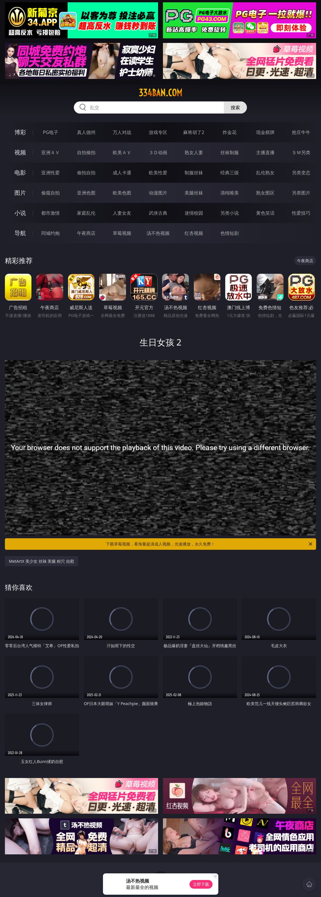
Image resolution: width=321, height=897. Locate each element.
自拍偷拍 (86, 152)
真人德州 (86, 132)
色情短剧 (229, 233)
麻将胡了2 (193, 132)
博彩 (20, 132)
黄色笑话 (265, 213)
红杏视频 (194, 233)
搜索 (235, 107)
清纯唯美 (229, 193)
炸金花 (229, 132)
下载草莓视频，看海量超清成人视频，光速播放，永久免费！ (209, 544)
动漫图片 (158, 193)
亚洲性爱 (50, 172)
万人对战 (122, 132)
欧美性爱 (158, 172)
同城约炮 (50, 233)
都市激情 (50, 213)
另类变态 (301, 172)
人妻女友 (122, 213)
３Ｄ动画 (158, 152)
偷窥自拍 (50, 193)
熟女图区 (265, 193)
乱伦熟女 (265, 172)
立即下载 (201, 884)
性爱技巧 (301, 213)
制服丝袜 (194, 172)
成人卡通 (122, 172)
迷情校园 (194, 213)
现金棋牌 (265, 132)
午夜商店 (86, 233)
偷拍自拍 (86, 172)
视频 (20, 152)
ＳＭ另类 (301, 152)
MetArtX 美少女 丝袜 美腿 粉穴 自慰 (41, 561)
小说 (20, 213)
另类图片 (301, 193)
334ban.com (160, 93)
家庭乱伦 (86, 213)
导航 (20, 233)
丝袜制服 (229, 152)
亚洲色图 (86, 193)
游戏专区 (158, 132)
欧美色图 (122, 193)
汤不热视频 (158, 233)
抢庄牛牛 (301, 132)
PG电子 (50, 132)
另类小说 (229, 213)
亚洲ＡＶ (50, 152)
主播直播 (265, 152)
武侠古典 (158, 213)
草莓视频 (122, 233)
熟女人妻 (194, 152)
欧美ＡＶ (122, 152)
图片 (20, 193)
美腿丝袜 (194, 193)
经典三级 (229, 172)
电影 (20, 172)
